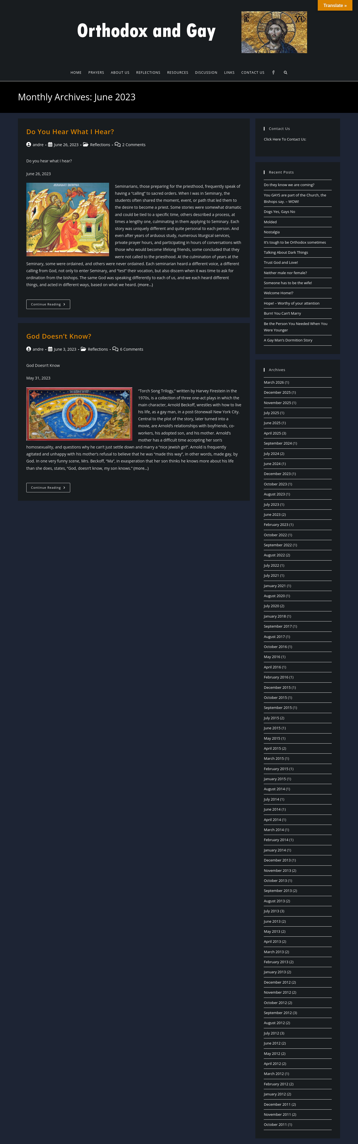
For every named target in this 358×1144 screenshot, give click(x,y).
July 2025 (271, 412)
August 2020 (274, 595)
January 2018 (275, 616)
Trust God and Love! (281, 262)
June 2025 (272, 422)
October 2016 (275, 646)
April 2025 (272, 433)
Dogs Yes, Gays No (279, 211)
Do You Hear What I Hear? (70, 131)
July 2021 (271, 575)
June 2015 (272, 727)
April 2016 (272, 667)
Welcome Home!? (278, 292)
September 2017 (278, 626)
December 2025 (277, 392)
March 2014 (274, 829)
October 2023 (275, 483)
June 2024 (272, 463)
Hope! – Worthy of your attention (291, 303)
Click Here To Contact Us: (285, 139)
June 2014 (272, 809)
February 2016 (276, 677)
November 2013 (277, 870)
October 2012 (275, 1002)
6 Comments (131, 349)
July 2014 (271, 799)
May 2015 (272, 738)
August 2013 (274, 900)
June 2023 (272, 514)
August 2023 (274, 494)
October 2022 (275, 534)
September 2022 (278, 544)
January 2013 (275, 971)
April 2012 (272, 1063)
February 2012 (276, 1083)
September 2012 (278, 1012)
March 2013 (274, 951)
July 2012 (271, 1033)
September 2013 (278, 890)
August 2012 (274, 1022)
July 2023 (271, 504)
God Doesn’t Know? (58, 336)
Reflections (100, 144)
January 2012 (275, 1093)
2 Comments (133, 144)
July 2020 (271, 605)
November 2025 (277, 402)
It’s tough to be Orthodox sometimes (295, 242)
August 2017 (274, 636)
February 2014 (276, 839)
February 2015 (276, 768)
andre (38, 144)
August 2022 (274, 554)
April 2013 (272, 941)
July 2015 (271, 717)
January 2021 (275, 585)
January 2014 (275, 850)
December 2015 (277, 687)
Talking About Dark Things (286, 252)
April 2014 (272, 819)
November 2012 (277, 992)
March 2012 (274, 1073)
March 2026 (274, 382)
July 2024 (271, 453)
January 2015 (275, 778)
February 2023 (276, 524)
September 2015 (278, 707)
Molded (270, 221)
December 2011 (277, 1104)
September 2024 (278, 443)
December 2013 (277, 860)
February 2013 (276, 961)
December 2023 (277, 473)
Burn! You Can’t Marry (282, 313)
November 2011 (277, 1114)
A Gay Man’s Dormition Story (288, 340)
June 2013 (272, 921)
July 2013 (271, 910)
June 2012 (272, 1043)
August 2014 (274, 788)
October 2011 (275, 1124)
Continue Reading (50, 305)
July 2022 (271, 565)
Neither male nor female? (285, 272)
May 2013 (272, 931)
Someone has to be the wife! (288, 282)
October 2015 (275, 697)
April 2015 (272, 748)
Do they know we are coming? (289, 184)
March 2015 (274, 758)
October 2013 (275, 880)
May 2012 (272, 1053)
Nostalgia (272, 231)
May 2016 (272, 656)
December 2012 (277, 982)
